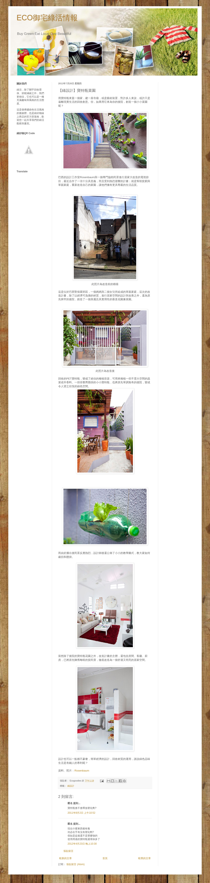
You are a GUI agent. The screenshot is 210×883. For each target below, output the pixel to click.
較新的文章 (65, 858)
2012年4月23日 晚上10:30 (82, 843)
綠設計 (70, 786)
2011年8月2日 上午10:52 (81, 812)
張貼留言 (68, 851)
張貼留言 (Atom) (75, 864)
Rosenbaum (81, 770)
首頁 (105, 858)
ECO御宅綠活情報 (47, 17)
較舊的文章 (144, 858)
